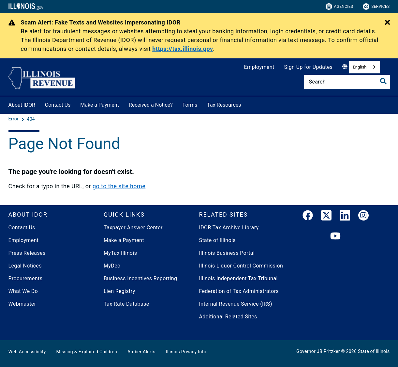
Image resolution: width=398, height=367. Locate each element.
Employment (259, 67)
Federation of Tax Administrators (239, 291)
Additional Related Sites (228, 316)
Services (376, 6)
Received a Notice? (151, 105)
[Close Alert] (387, 23)
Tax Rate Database (126, 304)
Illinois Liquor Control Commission (241, 266)
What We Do (23, 291)
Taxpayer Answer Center (133, 227)
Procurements (25, 278)
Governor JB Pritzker (318, 351)
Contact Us (58, 105)
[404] (31, 119)
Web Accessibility (27, 351)
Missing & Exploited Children (86, 351)
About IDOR (21, 105)
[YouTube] (335, 236)
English (359, 67)
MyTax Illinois (120, 253)
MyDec (112, 266)
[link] (307, 216)
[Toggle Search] (383, 81)
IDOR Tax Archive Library (229, 227)
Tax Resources (224, 105)
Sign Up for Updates (308, 67)
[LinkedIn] (345, 216)
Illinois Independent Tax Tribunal (238, 278)
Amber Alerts (141, 351)
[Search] (347, 82)
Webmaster (22, 304)
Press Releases (27, 253)
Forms (190, 105)
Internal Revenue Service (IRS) (235, 304)
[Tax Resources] (246, 104)
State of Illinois (217, 240)
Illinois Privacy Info (186, 351)
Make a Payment (99, 105)
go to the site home (119, 186)
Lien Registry (119, 291)
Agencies (339, 6)
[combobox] (364, 67)
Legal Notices (25, 266)
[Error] (14, 119)
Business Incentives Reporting (140, 278)
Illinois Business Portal (227, 253)
